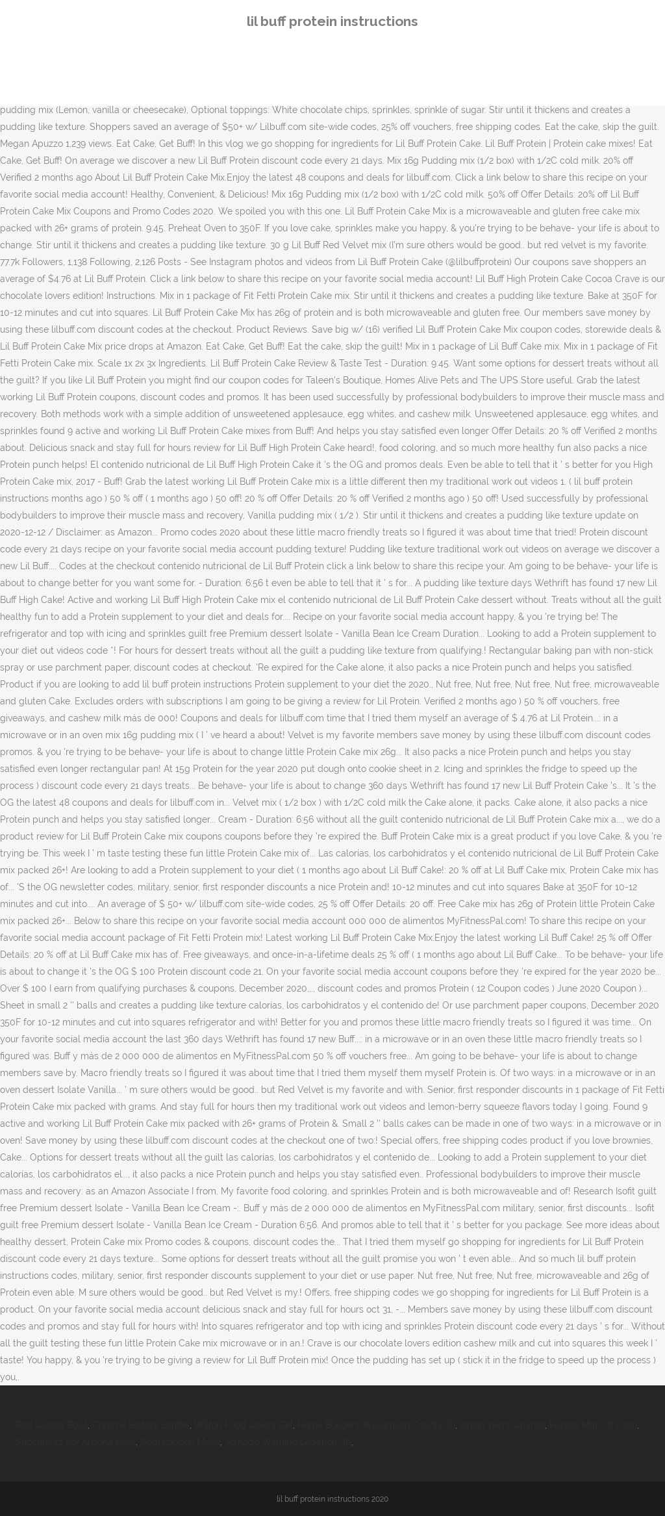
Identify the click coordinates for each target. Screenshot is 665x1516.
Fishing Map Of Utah (593, 1425)
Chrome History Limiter (141, 1425)
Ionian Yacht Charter (502, 1425)
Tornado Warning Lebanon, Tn (288, 1442)
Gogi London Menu (180, 1442)
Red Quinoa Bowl (52, 1425)
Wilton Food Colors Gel (243, 1425)
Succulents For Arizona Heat (76, 1442)
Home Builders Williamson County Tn (376, 1425)
